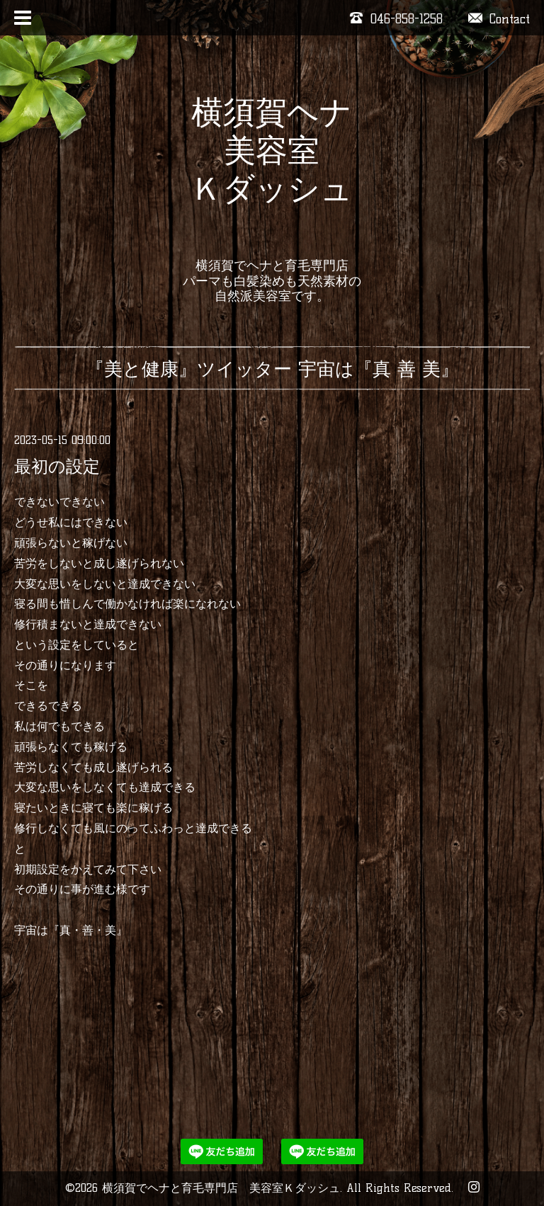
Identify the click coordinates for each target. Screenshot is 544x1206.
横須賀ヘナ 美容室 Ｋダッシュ (272, 169)
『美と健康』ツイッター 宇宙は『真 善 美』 (272, 369)
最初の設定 (57, 466)
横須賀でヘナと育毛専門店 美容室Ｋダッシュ (221, 1188)
